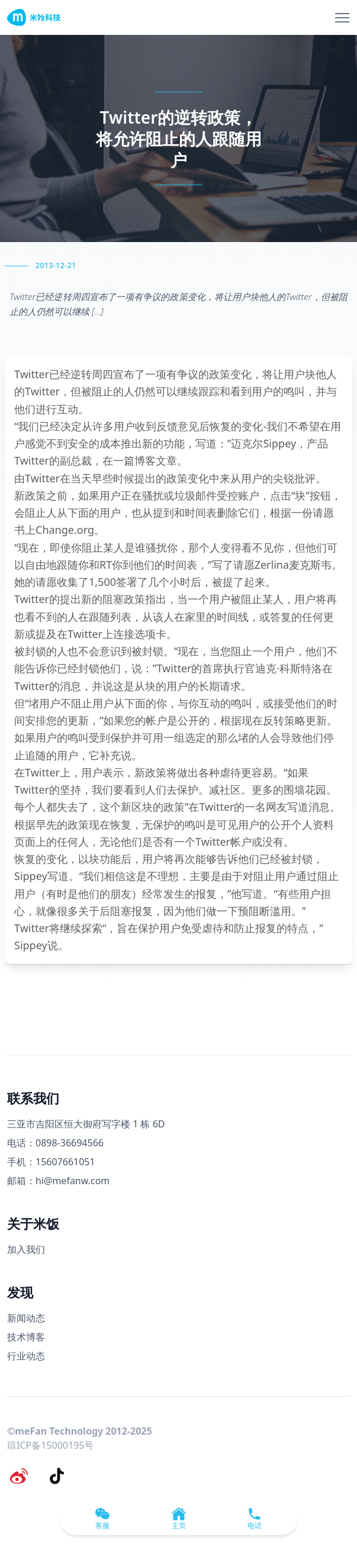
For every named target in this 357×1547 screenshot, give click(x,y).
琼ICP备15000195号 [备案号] (50, 1445)
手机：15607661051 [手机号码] (51, 1161)
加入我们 (26, 1249)
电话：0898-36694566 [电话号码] (55, 1142)
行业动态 (26, 1355)
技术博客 (26, 1336)
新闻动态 (26, 1317)
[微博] (19, 1476)
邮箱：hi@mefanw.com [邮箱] (58, 1180)
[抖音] (57, 1476)
